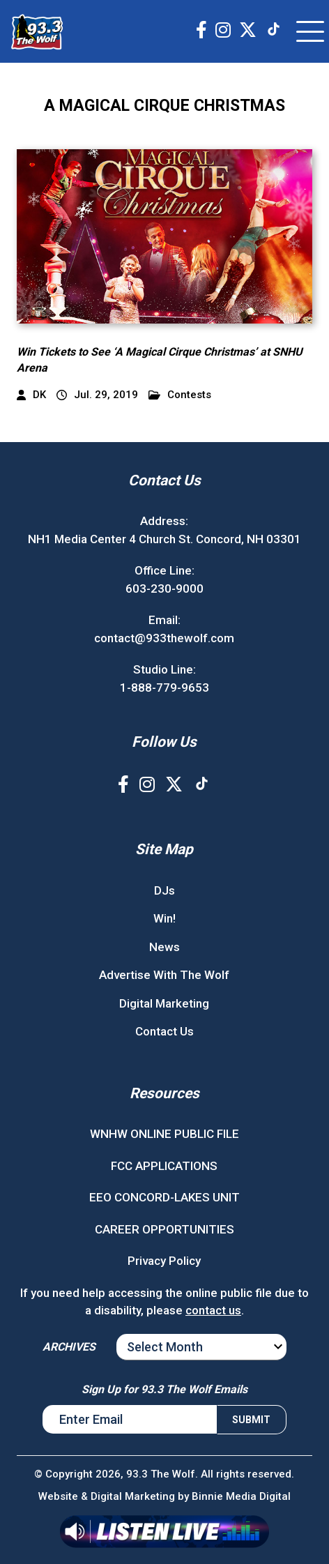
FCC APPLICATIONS (164, 1166)
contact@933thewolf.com (164, 638)
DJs (164, 890)
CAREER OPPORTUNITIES (164, 1229)
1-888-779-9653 (164, 687)
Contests (179, 395)
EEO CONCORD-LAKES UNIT (164, 1197)
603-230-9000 (164, 588)
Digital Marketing (164, 1003)
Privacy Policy (164, 1261)
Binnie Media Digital (241, 1496)
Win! (164, 918)
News (164, 947)
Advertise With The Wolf (164, 975)
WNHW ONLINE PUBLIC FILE (164, 1134)
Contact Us (164, 1031)
